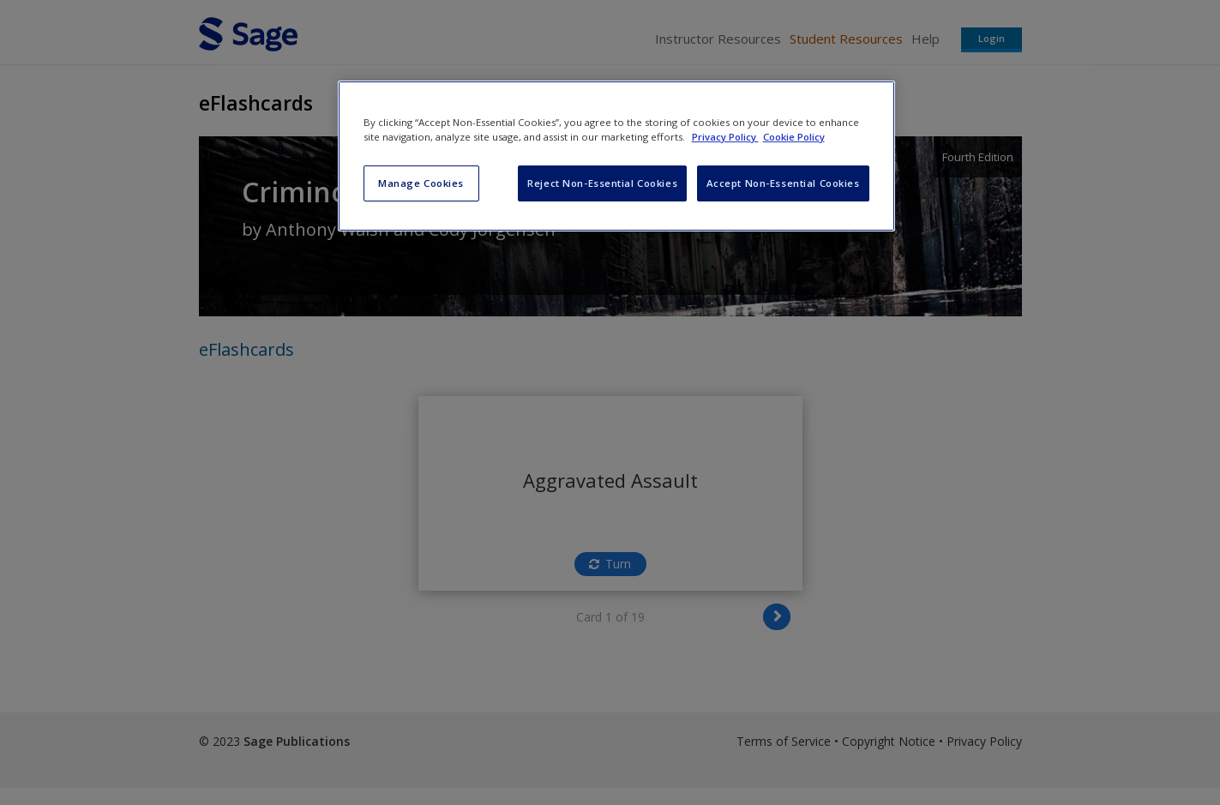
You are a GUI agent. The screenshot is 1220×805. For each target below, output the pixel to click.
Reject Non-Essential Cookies (602, 183)
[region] (616, 156)
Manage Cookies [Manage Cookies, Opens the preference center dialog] (421, 183)
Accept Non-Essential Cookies (783, 183)
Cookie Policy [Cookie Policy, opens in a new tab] (794, 136)
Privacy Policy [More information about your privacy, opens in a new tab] (725, 136)
